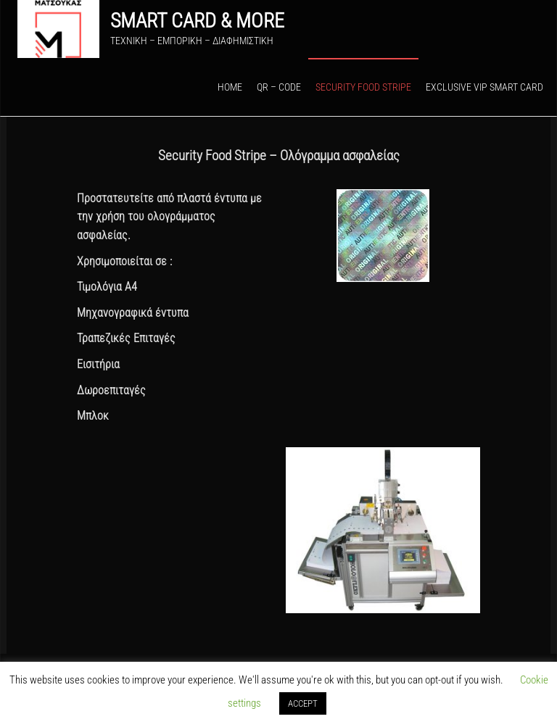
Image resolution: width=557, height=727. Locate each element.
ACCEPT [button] (303, 703)
